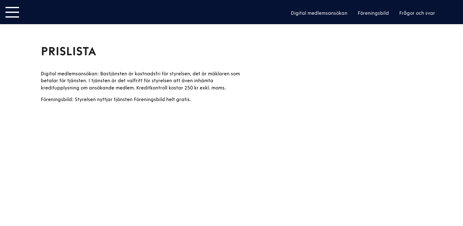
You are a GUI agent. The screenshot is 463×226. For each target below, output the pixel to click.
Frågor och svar (417, 13)
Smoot (48, 12)
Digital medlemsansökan (319, 13)
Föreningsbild (373, 13)
